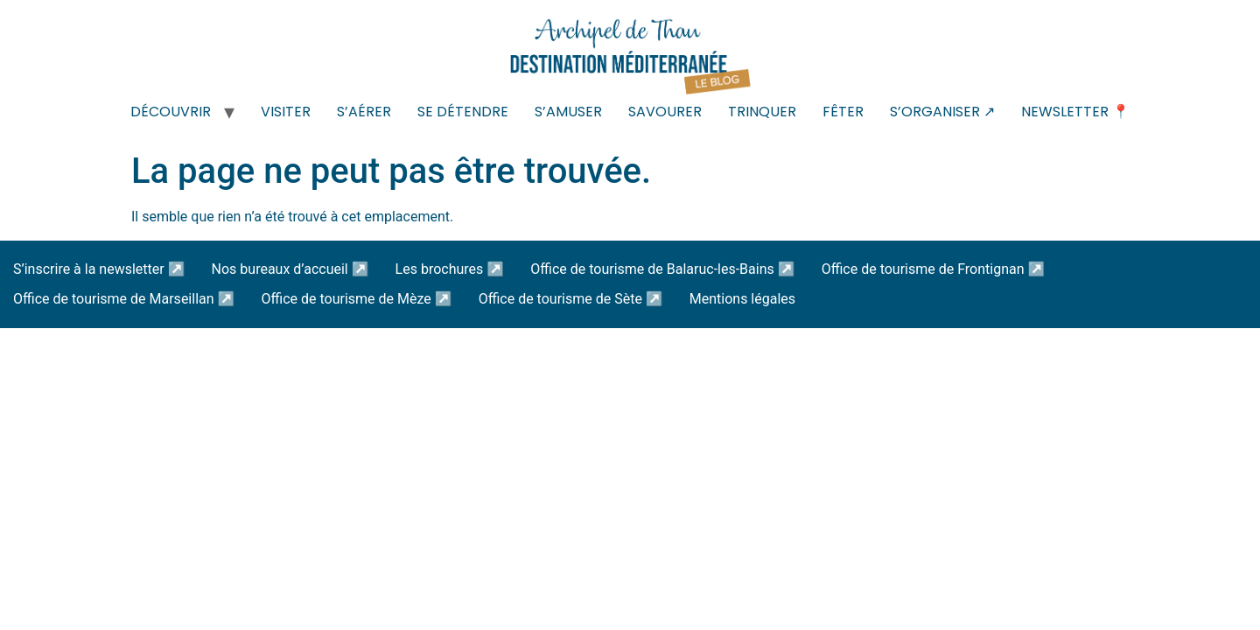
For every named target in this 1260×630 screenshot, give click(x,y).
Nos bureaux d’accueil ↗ (290, 269)
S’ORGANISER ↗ (942, 112)
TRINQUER (762, 112)
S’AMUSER (568, 112)
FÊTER (843, 112)
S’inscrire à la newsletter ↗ (99, 269)
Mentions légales (742, 298)
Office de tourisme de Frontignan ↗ (934, 269)
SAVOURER (665, 112)
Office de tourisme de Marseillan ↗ (123, 298)
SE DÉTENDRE (462, 112)
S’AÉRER (364, 112)
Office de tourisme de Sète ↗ (571, 298)
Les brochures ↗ (450, 269)
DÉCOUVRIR (170, 112)
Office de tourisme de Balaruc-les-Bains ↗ (662, 269)
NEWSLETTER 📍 (1075, 112)
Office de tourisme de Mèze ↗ (356, 298)
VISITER (286, 112)
